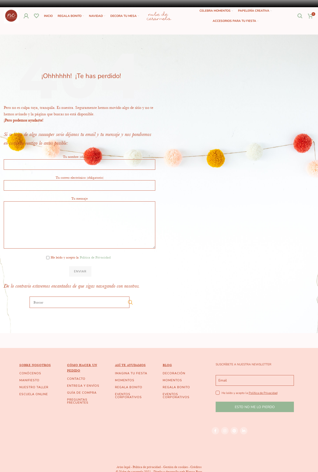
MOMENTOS (124, 390)
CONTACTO (76, 389)
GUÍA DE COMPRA (82, 403)
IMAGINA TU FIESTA (131, 383)
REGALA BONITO (128, 397)
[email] (255, 390)
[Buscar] (300, 21)
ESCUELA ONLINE (33, 404)
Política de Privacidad (95, 267)
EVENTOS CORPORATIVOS (128, 405)
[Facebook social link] (215, 440)
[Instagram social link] (225, 440)
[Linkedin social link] (243, 440)
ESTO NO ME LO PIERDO (255, 417)
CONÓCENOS (30, 383)
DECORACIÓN (174, 383)
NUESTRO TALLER (33, 397)
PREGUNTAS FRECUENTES (77, 411)
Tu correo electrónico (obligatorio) (79, 191)
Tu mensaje (79, 221)
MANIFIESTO (29, 390)
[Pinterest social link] (234, 440)
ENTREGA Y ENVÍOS (83, 396)
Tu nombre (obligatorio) (79, 170)
